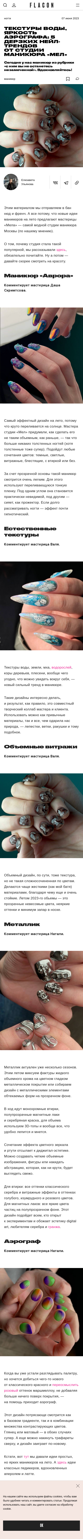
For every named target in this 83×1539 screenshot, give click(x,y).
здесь (61, 250)
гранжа (54, 1227)
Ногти (7, 18)
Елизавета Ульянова (28, 182)
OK (41, 1525)
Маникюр (9, 78)
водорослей (61, 667)
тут (26, 1457)
